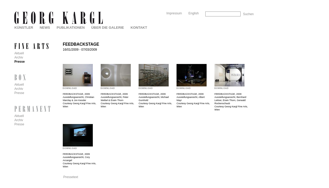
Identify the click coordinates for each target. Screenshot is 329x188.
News (45, 28)
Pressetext (70, 177)
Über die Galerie (107, 28)
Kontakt (139, 28)
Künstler (23, 28)
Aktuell (19, 53)
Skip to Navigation (244, 2)
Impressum (174, 13)
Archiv (18, 57)
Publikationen (70, 28)
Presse (19, 61)
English (194, 13)
